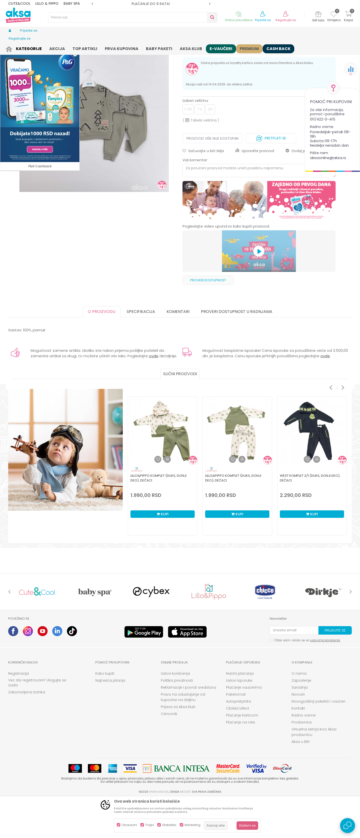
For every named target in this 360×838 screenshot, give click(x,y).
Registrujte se (286, 20)
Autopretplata (238, 739)
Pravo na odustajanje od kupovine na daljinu (183, 735)
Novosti (298, 732)
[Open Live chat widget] (347, 825)
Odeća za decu (63, 48)
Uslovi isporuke (239, 719)
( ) (200, 158)
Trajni (149, 825)
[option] (173, 3)
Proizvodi (26, 48)
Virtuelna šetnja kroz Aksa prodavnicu (314, 770)
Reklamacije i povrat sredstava (188, 725)
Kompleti (85, 48)
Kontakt (298, 746)
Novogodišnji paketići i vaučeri (318, 739)
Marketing (192, 825)
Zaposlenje (301, 719)
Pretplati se (271, 175)
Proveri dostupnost (208, 318)
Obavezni (129, 825)
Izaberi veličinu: (195, 139)
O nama (299, 712)
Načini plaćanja (240, 712)
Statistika (169, 825)
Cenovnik (169, 752)
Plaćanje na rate (240, 760)
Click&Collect (237, 746)
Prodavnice (302, 760)
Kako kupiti (104, 712)
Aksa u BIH (300, 780)
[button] (132, 17)
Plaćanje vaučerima (244, 725)
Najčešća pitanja (110, 719)
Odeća (42, 48)
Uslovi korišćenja (175, 712)
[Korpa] (348, 17)
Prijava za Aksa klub (178, 745)
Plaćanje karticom (242, 753)
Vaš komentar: (195, 198)
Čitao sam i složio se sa (307, 679)
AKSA (12, 48)
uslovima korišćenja (325, 679)
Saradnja (300, 725)
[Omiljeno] (334, 15)
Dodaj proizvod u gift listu (311, 189)
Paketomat (236, 732)
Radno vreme (304, 753)
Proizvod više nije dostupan (212, 177)
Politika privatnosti (177, 719)
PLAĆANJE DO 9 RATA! (173, 3)
